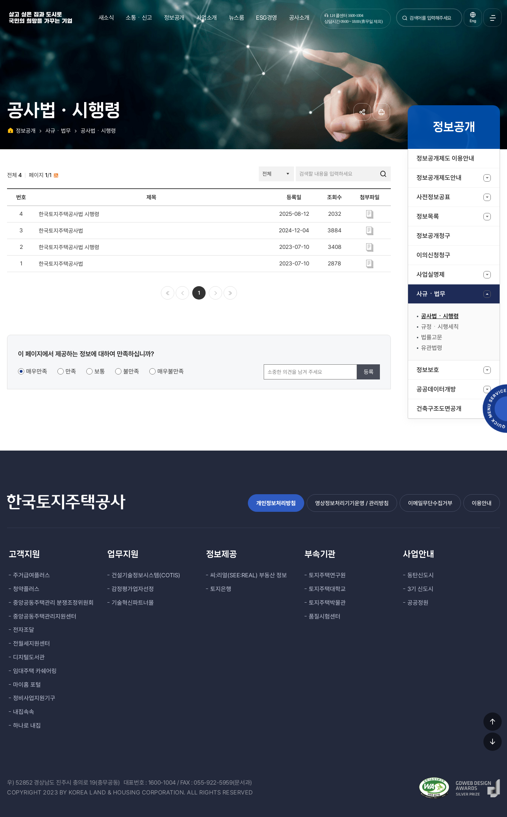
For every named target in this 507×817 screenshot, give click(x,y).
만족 (70, 371)
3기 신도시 (420, 588)
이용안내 (482, 503)
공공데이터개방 (436, 389)
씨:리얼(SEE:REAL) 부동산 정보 (248, 575)
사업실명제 (431, 274)
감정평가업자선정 (133, 588)
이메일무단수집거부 (430, 503)
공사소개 (299, 17)
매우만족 (36, 371)
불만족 (131, 371)
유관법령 (431, 347)
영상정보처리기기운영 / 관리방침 (352, 503)
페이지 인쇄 (381, 112)
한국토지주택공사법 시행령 (69, 214)
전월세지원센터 (31, 643)
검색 (405, 20)
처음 (167, 293)
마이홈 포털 (27, 684)
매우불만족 (170, 371)
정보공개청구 (433, 235)
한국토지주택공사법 (61, 230)
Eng (473, 21)
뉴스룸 (236, 17)
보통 (99, 371)
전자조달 (23, 629)
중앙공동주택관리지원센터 (44, 616)
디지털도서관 (29, 657)
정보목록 (428, 216)
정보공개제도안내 (439, 177)
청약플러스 (26, 588)
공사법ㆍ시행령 (440, 316)
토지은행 (220, 588)
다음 (215, 293)
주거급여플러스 (31, 575)
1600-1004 (162, 782)
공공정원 (417, 602)
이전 (182, 293)
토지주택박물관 (327, 602)
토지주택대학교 (327, 588)
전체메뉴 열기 (492, 17)
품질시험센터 (324, 616)
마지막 (230, 293)
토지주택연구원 (327, 575)
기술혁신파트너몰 (133, 602)
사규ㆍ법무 (431, 293)
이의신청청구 (433, 255)
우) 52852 (20, 782)
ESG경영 (266, 17)
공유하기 (362, 112)
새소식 (106, 17)
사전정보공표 (433, 197)
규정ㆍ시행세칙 (440, 326)
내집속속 (23, 711)
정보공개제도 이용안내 (445, 158)
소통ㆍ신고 (139, 17)
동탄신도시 (420, 575)
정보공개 (174, 17)
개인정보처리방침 (276, 503)
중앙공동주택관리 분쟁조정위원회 (53, 602)
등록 (369, 372)
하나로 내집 (27, 725)
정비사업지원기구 (34, 698)
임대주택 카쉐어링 (35, 670)
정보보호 (428, 369)
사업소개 (206, 17)
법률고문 (431, 337)
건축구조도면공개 (439, 408)
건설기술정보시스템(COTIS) (146, 575)
